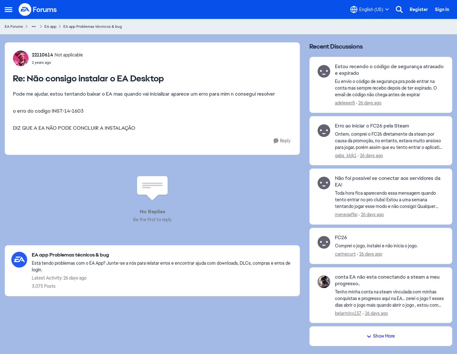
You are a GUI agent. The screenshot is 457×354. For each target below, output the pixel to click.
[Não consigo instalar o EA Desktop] (57, 62)
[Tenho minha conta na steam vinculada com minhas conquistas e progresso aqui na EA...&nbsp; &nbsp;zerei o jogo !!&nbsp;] (389, 298)
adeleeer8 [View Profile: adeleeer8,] (345, 103)
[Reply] (282, 141)
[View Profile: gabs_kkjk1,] (324, 130)
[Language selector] (370, 9)
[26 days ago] (368, 103)
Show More (380, 336)
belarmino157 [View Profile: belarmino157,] (348, 313)
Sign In (442, 9)
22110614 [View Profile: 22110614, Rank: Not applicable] (42, 55)
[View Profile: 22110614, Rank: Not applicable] (21, 58)
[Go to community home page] (38, 9)
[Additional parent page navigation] (34, 26)
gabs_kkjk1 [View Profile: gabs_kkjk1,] (345, 155)
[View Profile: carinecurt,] (324, 242)
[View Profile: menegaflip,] (324, 183)
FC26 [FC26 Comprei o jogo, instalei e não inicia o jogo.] (341, 237)
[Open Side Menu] (8, 9)
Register (419, 9)
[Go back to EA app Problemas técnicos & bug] (162, 255)
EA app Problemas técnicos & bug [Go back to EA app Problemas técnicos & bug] (92, 26)
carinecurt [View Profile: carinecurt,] (345, 254)
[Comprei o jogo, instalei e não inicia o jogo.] (389, 246)
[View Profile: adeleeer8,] (324, 71)
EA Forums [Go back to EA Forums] (14, 26)
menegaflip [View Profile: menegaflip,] (346, 214)
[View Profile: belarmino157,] (324, 281)
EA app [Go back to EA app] (50, 26)
